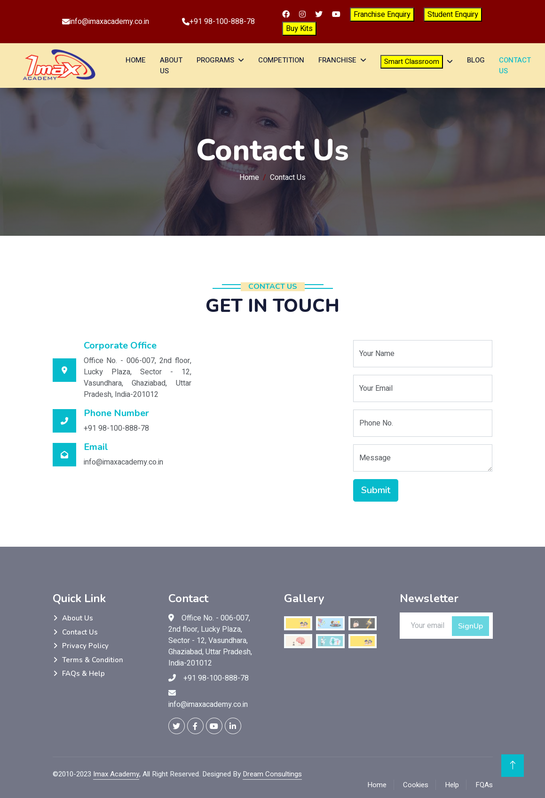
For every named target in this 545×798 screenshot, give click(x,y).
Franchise (337, 60)
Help (452, 785)
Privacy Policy (85, 646)
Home (136, 60)
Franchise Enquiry (382, 14)
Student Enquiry (452, 14)
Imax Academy (116, 774)
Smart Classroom (411, 61)
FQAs (484, 785)
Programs (215, 60)
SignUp (470, 626)
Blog (476, 60)
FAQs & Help (83, 673)
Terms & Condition (92, 660)
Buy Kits (299, 28)
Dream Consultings (272, 774)
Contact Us (515, 65)
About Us (171, 65)
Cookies (415, 785)
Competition (281, 60)
